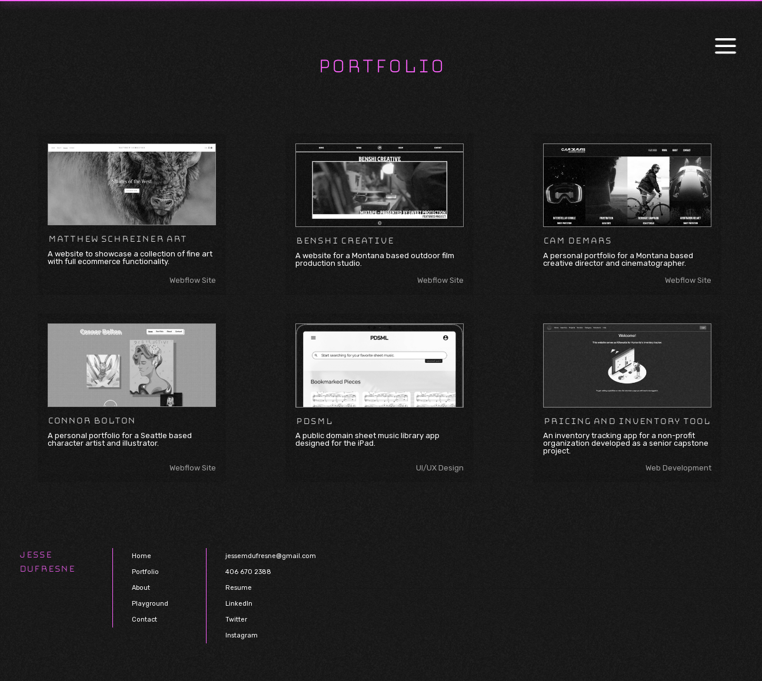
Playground (150, 603)
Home (141, 556)
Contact (144, 619)
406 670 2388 (248, 572)
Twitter (236, 619)
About (141, 588)
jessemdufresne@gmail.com (270, 556)
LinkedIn (238, 603)
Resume (238, 588)
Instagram (241, 635)
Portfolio (145, 572)
